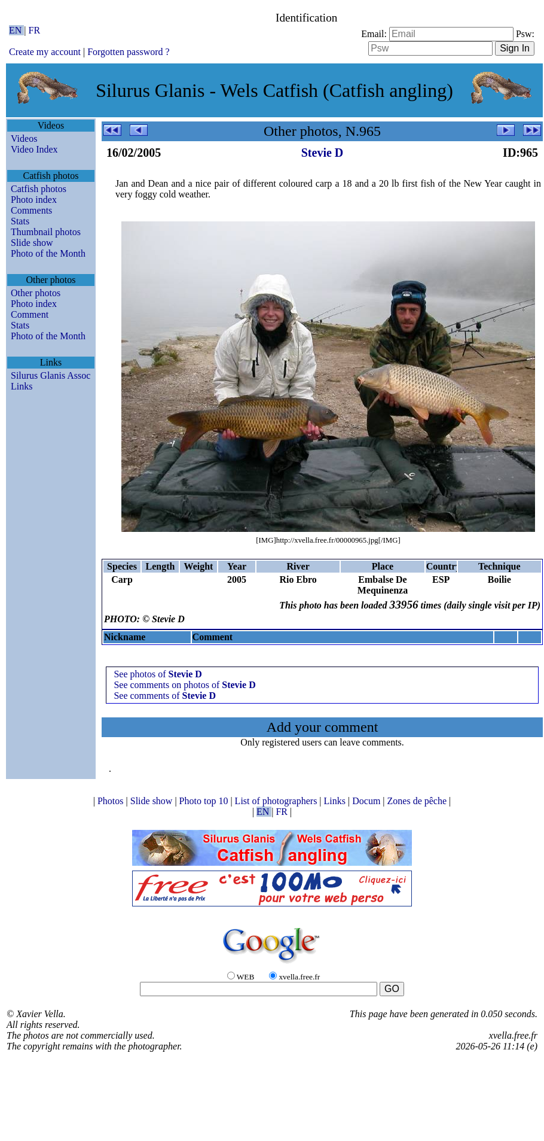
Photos (111, 801)
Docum (367, 801)
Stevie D (322, 152)
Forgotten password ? (128, 52)
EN (16, 30)
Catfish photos (38, 189)
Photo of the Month (48, 253)
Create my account (45, 52)
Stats (20, 221)
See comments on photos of (184, 685)
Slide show (32, 243)
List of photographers (277, 801)
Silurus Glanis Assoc (50, 375)
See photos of (158, 674)
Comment (29, 314)
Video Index (34, 149)
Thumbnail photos (46, 232)
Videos (24, 138)
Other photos (35, 293)
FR (35, 30)
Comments (31, 210)
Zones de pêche (418, 801)
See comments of (165, 695)
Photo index (34, 199)
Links (21, 386)
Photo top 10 (205, 801)
